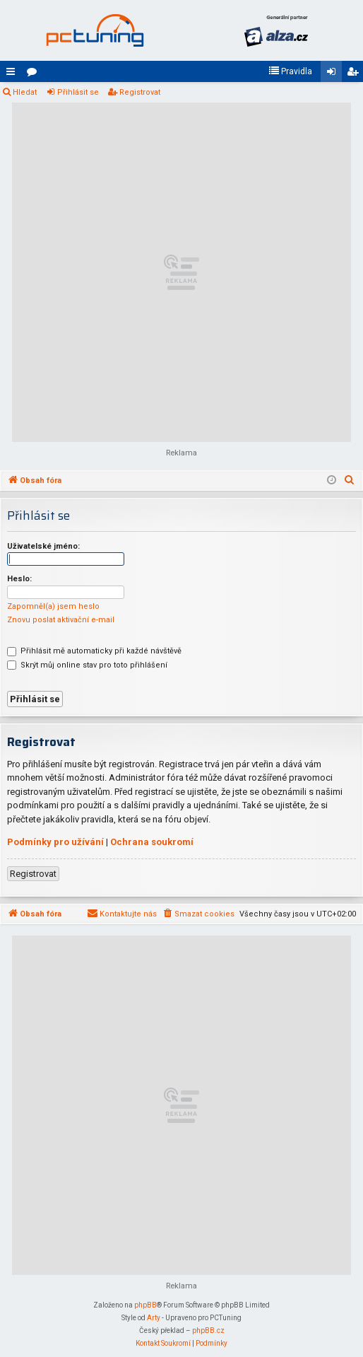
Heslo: (19, 578)
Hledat (25, 92)
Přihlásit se (78, 92)
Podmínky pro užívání (55, 842)
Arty (153, 1318)
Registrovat (139, 92)
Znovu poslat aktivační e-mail (60, 619)
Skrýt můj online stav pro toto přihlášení (87, 665)
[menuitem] (290, 71)
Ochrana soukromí (152, 842)
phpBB (145, 1305)
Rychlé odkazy (13, 74)
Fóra (34, 74)
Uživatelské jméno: (43, 546)
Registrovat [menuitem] (355, 74)
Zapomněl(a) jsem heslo (53, 606)
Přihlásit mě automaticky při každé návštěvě (94, 651)
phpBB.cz (208, 1330)
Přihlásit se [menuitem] (334, 74)
